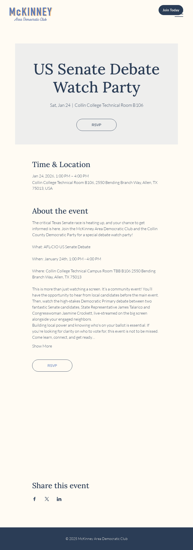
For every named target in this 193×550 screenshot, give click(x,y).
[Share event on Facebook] (34, 499)
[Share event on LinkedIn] (59, 499)
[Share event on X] (46, 499)
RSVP (96, 125)
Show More (42, 345)
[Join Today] (171, 10)
